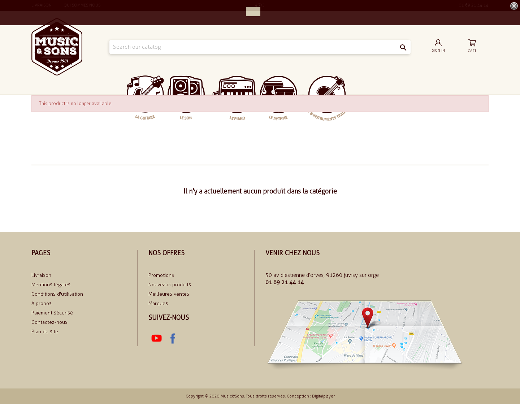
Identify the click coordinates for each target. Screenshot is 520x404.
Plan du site (44, 332)
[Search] (260, 47)
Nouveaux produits (169, 285)
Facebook (172, 338)
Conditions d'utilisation (57, 294)
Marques (158, 303)
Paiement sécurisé (52, 313)
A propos (41, 303)
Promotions (161, 275)
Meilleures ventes (168, 294)
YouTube (156, 338)
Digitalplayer (323, 396)
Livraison (41, 275)
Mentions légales (50, 285)
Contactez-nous (49, 322)
